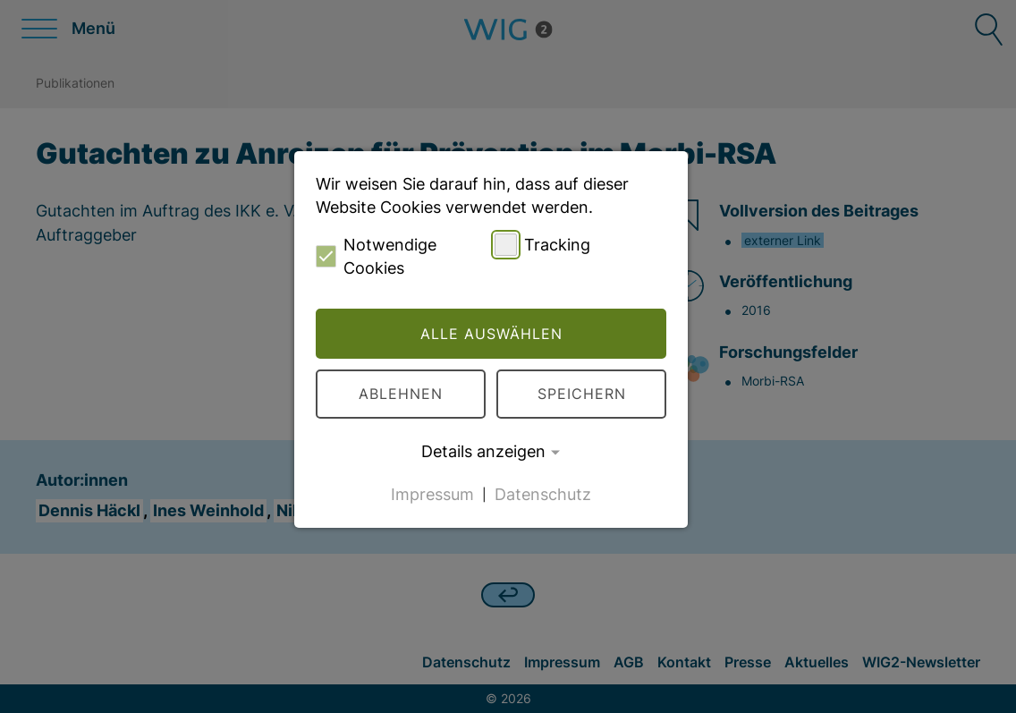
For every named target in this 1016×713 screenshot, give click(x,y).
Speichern (582, 394)
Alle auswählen (491, 334)
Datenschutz (543, 493)
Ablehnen (401, 394)
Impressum (432, 493)
